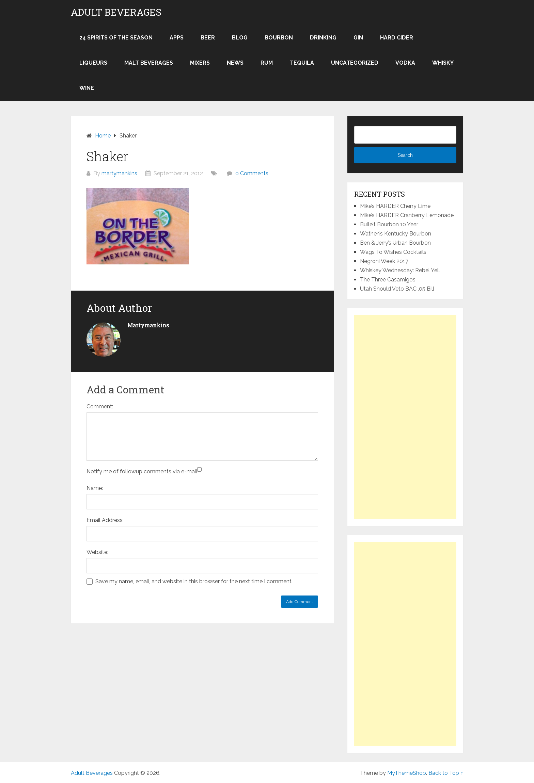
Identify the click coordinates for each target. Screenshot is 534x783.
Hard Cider (396, 37)
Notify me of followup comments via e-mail (142, 471)
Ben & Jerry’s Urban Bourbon (395, 243)
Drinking (323, 37)
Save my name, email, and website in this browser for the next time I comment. (194, 581)
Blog (240, 37)
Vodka (405, 63)
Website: (97, 552)
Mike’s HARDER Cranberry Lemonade (407, 215)
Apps (177, 37)
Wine (86, 88)
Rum (267, 63)
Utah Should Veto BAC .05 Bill (397, 289)
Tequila (302, 63)
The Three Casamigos (387, 279)
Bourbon (279, 37)
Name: (95, 488)
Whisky (443, 63)
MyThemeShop (406, 773)
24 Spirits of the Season (116, 37)
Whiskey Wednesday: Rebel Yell (400, 270)
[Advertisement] (405, 417)
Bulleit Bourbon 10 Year (389, 224)
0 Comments (251, 173)
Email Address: (105, 520)
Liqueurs (93, 63)
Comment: (100, 406)
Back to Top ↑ (445, 773)
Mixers (200, 63)
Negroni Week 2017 (384, 261)
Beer (208, 37)
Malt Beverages (148, 63)
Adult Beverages (116, 12)
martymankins (119, 173)
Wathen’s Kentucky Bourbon (395, 233)
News (235, 63)
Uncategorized (354, 63)
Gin (358, 37)
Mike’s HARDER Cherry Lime (395, 206)
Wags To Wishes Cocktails (393, 252)
